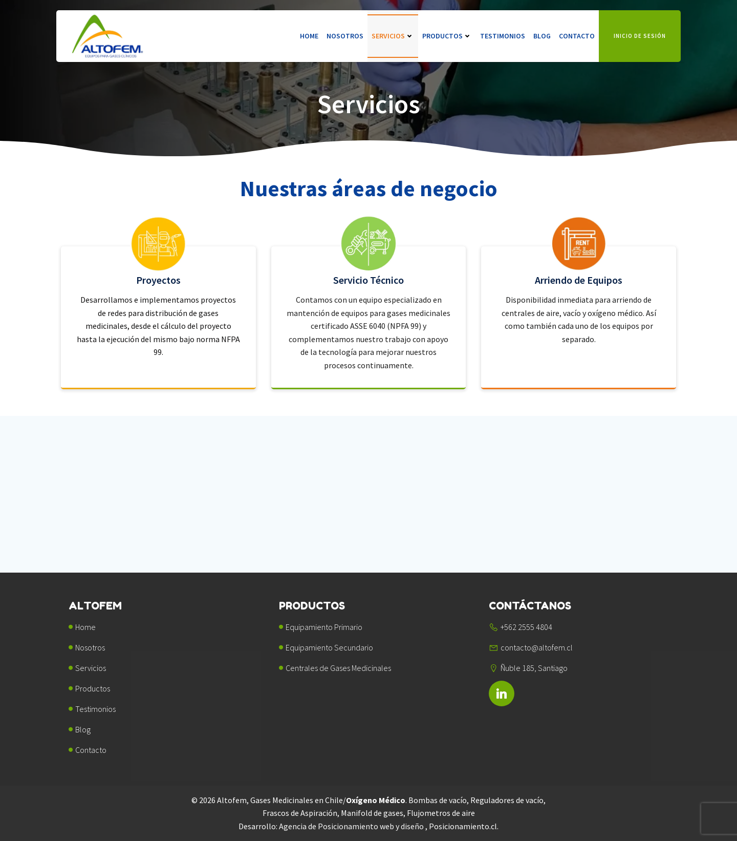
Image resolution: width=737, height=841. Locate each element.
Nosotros (345, 35)
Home (309, 35)
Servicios (393, 35)
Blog (542, 35)
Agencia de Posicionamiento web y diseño (352, 826)
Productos (447, 35)
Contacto (577, 35)
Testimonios (502, 35)
